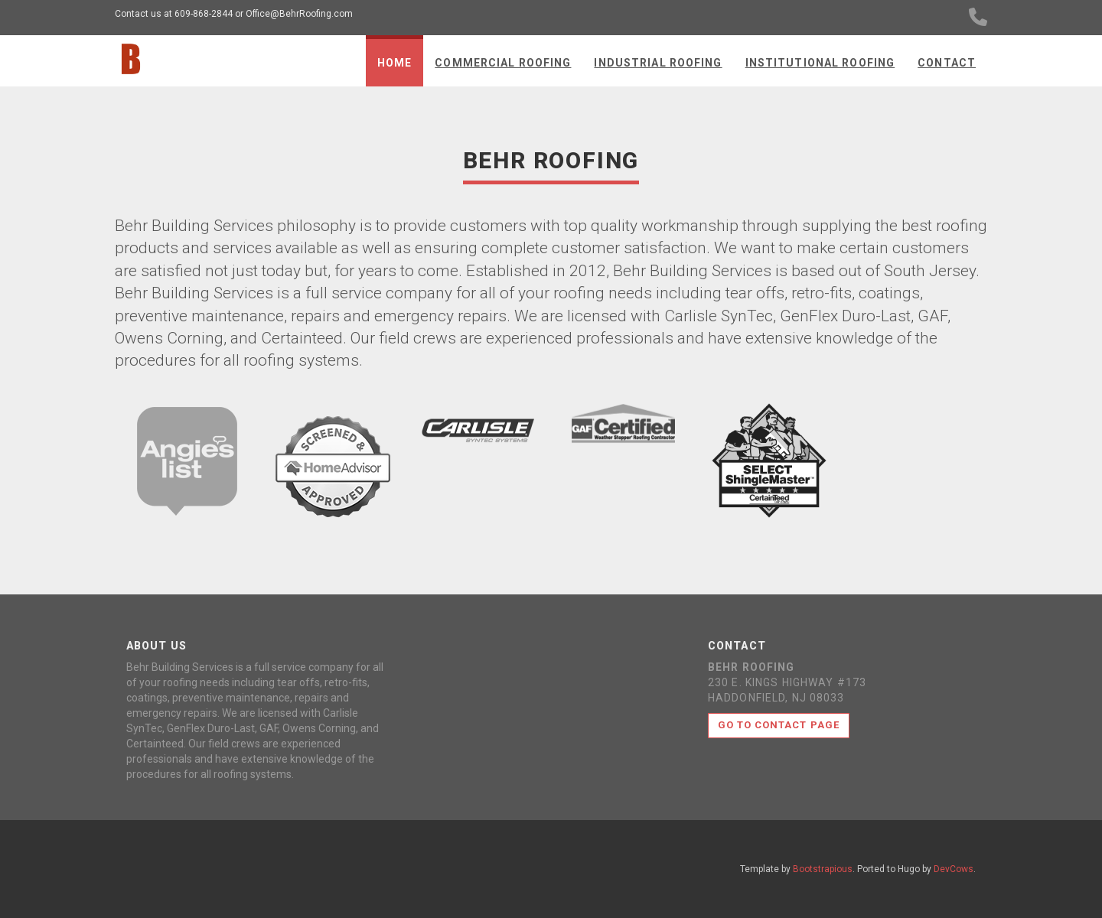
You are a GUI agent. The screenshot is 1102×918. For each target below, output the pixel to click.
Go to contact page (779, 725)
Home (394, 63)
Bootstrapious (823, 869)
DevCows (953, 869)
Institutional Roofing (820, 63)
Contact (947, 63)
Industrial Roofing (658, 63)
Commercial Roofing (503, 63)
